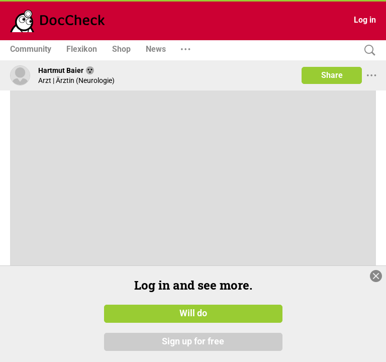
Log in (365, 20)
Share (332, 75)
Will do (193, 313)
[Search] (367, 50)
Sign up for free (193, 341)
